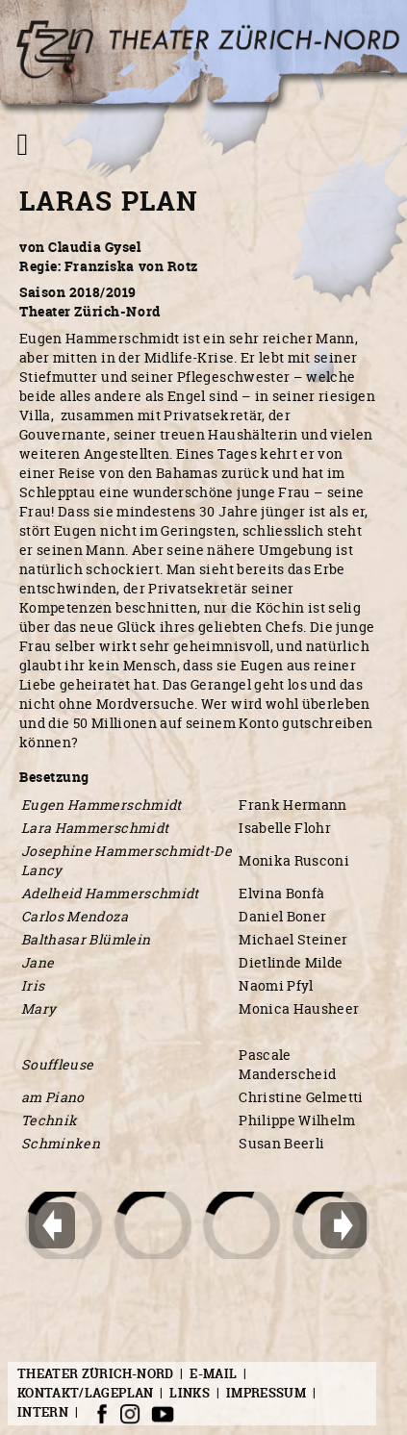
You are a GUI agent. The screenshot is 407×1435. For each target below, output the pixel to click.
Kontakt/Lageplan (85, 1392)
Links (189, 1392)
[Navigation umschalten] (23, 144)
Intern (42, 1413)
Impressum (266, 1392)
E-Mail (213, 1373)
